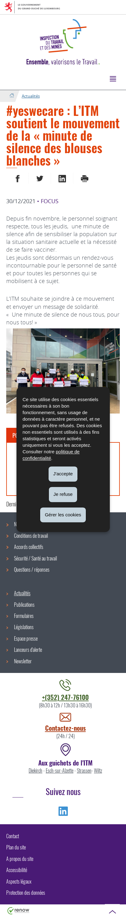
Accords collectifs (28, 547)
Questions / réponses (31, 569)
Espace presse (26, 638)
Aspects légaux (18, 881)
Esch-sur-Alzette (59, 770)
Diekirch (35, 770)
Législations (24, 627)
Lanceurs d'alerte (28, 649)
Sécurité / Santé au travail (35, 558)
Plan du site (16, 847)
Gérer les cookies (63, 514)
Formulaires (24, 616)
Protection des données (25, 892)
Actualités (31, 96)
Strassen (84, 770)
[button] (113, 78)
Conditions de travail (31, 535)
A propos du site (19, 858)
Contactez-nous (65, 728)
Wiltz (98, 770)
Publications (24, 604)
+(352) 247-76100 (65, 697)
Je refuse (63, 494)
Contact (12, 836)
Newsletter (23, 661)
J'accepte (63, 473)
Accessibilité (16, 870)
